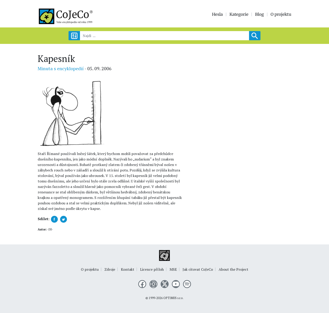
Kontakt (127, 269)
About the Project (233, 269)
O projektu (281, 14)
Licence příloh (152, 269)
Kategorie (238, 14)
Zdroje (109, 269)
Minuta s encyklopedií (61, 68)
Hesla (217, 14)
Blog (259, 14)
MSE (173, 269)
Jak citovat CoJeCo (198, 269)
